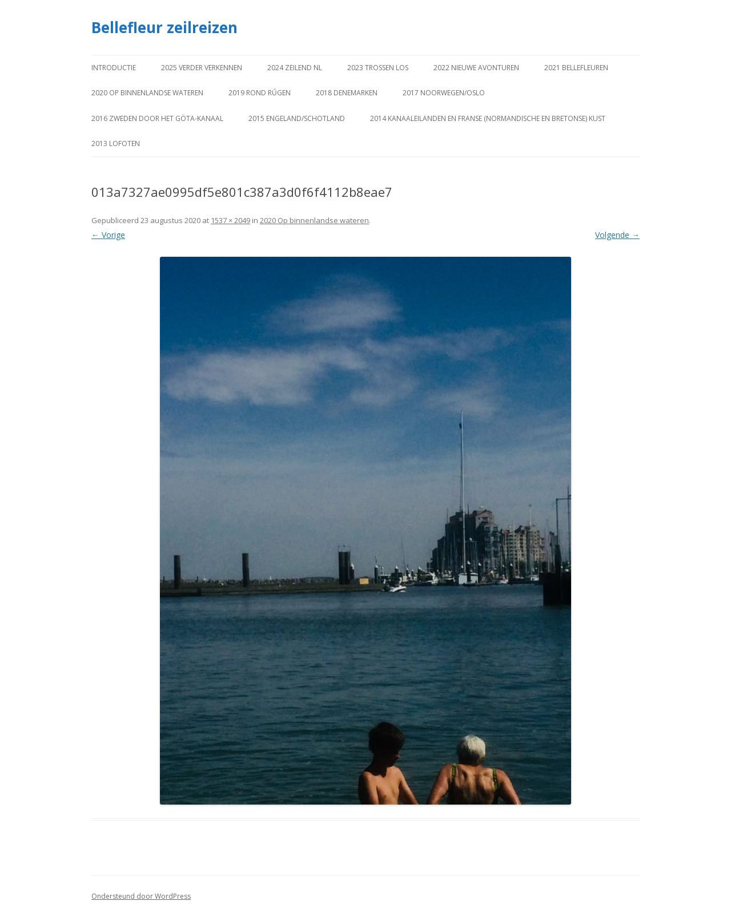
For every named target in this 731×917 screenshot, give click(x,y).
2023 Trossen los (377, 67)
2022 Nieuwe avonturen (476, 67)
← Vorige (108, 234)
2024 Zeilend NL (294, 67)
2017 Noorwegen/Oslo (444, 93)
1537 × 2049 (230, 220)
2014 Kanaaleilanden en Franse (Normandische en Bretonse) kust (487, 118)
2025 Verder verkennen (201, 67)
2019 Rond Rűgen (259, 93)
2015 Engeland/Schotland (296, 118)
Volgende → (617, 234)
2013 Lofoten (115, 143)
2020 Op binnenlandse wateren (147, 93)
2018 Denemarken (346, 93)
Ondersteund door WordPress (141, 896)
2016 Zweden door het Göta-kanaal (157, 118)
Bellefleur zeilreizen (164, 27)
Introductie (113, 67)
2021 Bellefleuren (576, 67)
